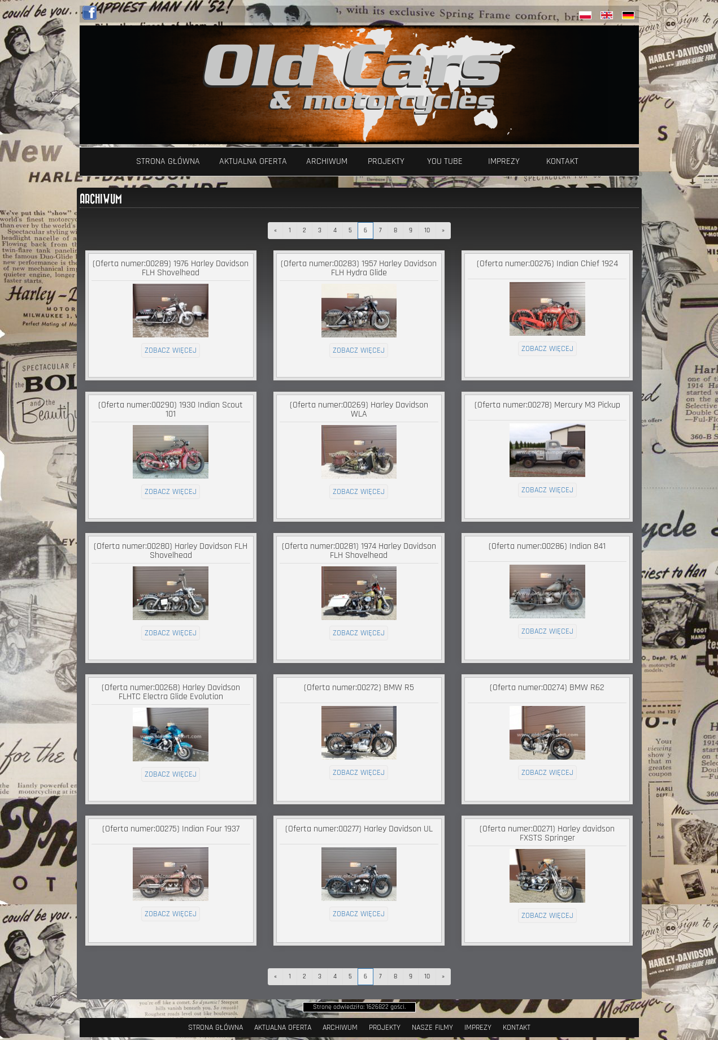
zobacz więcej (171, 350)
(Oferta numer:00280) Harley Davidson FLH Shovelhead (170, 550)
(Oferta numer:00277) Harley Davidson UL (359, 829)
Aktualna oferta (253, 161)
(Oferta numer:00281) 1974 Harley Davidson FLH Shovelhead (359, 550)
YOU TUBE (445, 161)
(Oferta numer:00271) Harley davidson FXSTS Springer (547, 833)
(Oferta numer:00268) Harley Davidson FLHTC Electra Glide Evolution (171, 692)
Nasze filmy (432, 1027)
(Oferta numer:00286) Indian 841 (547, 546)
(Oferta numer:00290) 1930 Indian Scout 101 (170, 409)
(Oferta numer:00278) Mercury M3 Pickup (547, 405)
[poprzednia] (275, 230)
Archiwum (326, 161)
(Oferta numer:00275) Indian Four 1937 (171, 829)
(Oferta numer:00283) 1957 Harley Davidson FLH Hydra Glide (359, 268)
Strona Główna (168, 161)
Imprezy (504, 161)
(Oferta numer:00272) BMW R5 (359, 688)
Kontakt (562, 161)
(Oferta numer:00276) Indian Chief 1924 (547, 264)
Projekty (386, 161)
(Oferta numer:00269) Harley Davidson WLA (359, 409)
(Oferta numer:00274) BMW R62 (547, 688)
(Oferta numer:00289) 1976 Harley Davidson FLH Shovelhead (171, 268)
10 (427, 230)
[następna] (443, 230)
